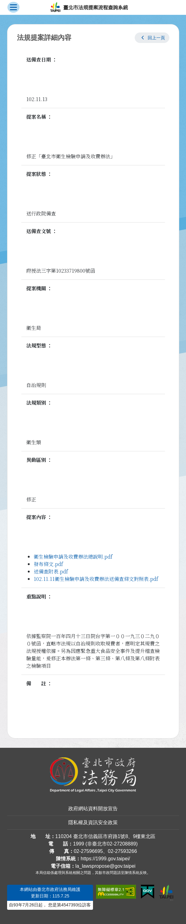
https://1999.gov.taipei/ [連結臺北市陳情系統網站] (105, 858)
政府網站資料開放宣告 (93, 808)
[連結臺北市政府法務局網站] (93, 775)
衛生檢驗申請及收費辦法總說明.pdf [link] (73, 556)
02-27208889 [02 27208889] (121, 843)
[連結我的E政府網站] (147, 892)
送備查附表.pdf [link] (51, 571)
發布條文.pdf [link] (48, 564)
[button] (152, 37)
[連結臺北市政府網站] (166, 893)
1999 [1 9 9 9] (78, 843)
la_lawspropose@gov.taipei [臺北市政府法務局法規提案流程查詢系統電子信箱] (105, 866)
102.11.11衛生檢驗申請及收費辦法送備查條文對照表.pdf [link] (96, 578)
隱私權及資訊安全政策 (93, 822)
